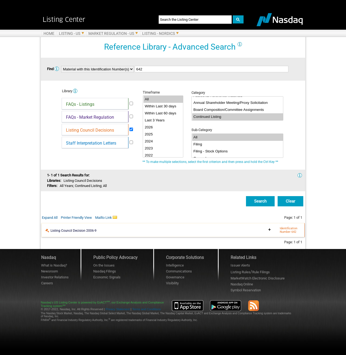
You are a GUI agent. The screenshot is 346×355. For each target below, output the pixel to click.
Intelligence (175, 265)
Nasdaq (242, 284)
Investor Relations (55, 277)
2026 (163, 127)
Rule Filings (261, 272)
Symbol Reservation (246, 290)
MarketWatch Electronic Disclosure (258, 278)
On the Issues (104, 265)
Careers (47, 283)
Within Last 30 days (163, 106)
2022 (163, 155)
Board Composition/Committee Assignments (237, 109)
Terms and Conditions (146, 309)
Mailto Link (106, 217)
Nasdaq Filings (104, 271)
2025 (163, 134)
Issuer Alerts (240, 265)
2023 (163, 148)
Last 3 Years (163, 120)
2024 (163, 141)
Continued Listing (237, 116)
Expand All (50, 218)
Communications (179, 271)
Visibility (172, 283)
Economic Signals (107, 277)
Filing (237, 144)
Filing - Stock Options (237, 151)
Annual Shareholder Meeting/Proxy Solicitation (237, 102)
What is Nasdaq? (54, 265)
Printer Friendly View (76, 218)
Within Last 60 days (163, 113)
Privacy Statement (118, 309)
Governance (175, 277)
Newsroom (49, 271)
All (163, 99)
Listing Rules (240, 272)
